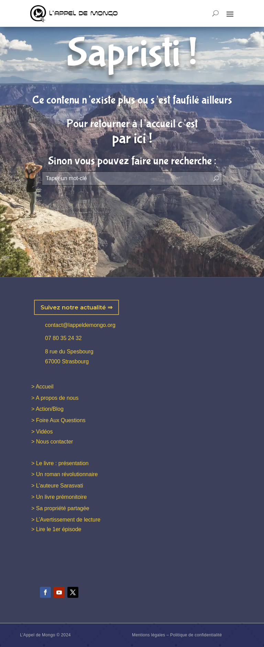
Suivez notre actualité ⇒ (76, 307)
